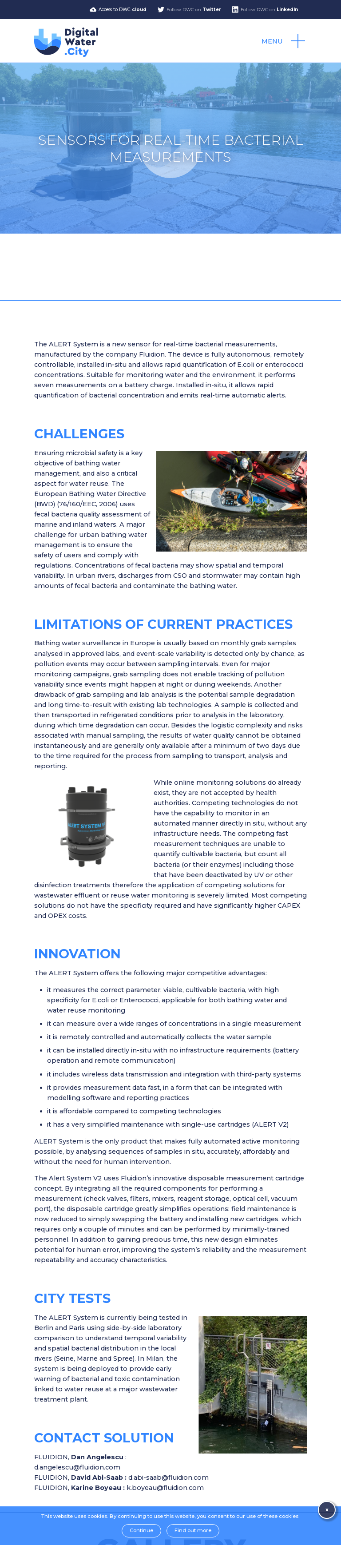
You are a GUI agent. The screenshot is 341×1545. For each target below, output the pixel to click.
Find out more (192, 1530)
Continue (141, 1530)
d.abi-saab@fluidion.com (168, 1477)
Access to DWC (123, 9)
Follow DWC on (194, 9)
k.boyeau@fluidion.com (165, 1488)
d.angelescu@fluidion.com (77, 1467)
